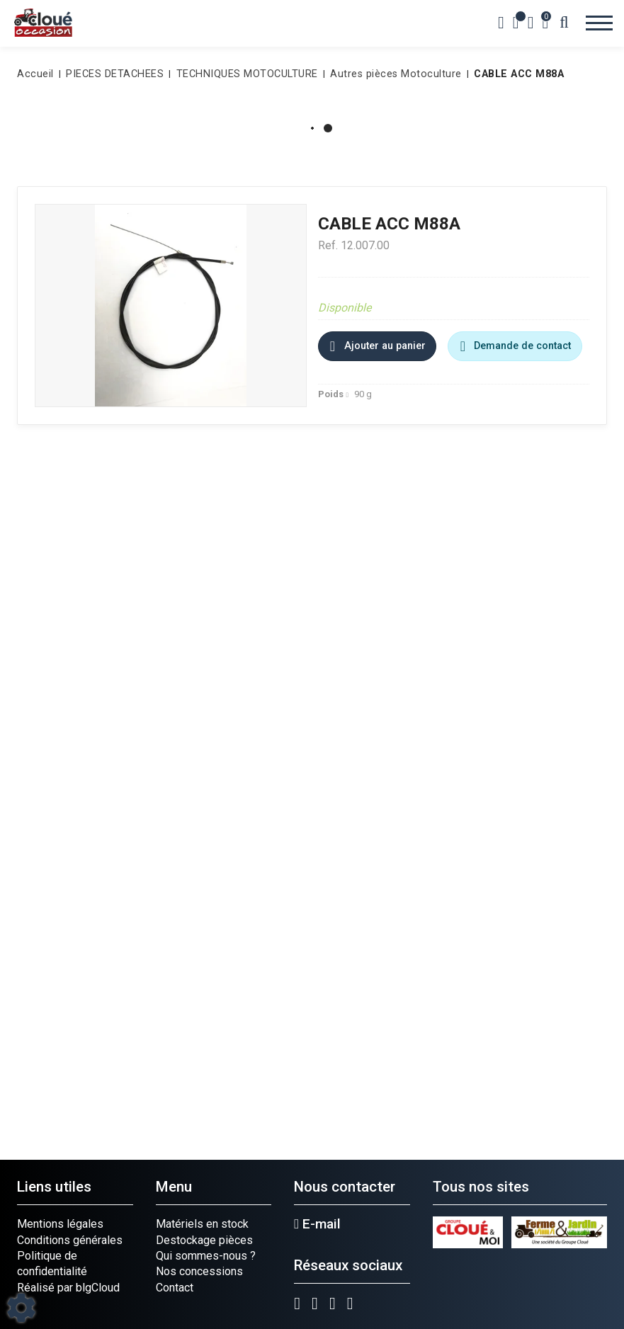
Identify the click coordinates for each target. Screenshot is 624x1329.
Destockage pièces (204, 1240)
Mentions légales (60, 1224)
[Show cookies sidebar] (21, 1308)
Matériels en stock (202, 1224)
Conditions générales (70, 1240)
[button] (516, 74)
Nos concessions (199, 1271)
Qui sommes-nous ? (206, 1255)
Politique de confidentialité (52, 1263)
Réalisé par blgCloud (68, 1287)
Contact (174, 1287)
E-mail (317, 1224)
